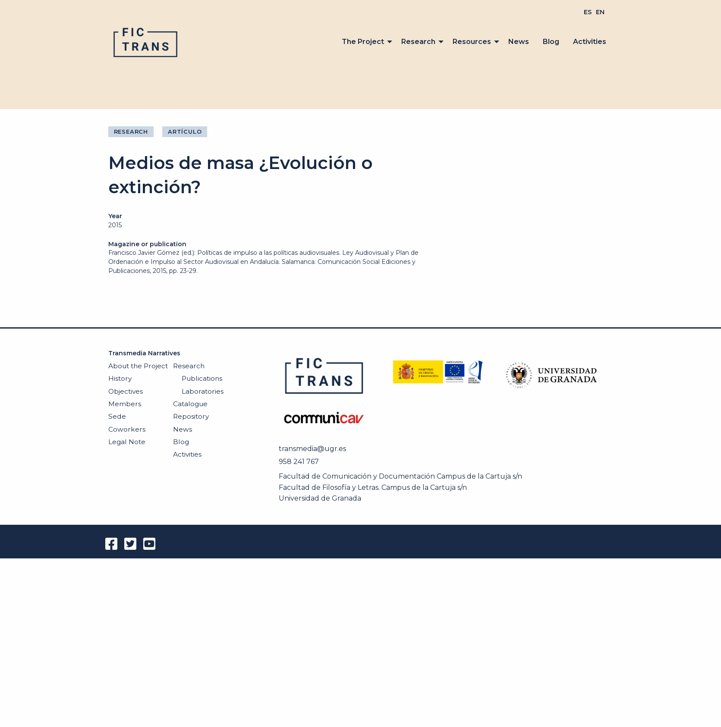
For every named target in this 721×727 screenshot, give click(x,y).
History (120, 378)
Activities (589, 42)
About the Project (138, 366)
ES (588, 12)
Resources (472, 42)
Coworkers (126, 429)
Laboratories (203, 391)
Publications (202, 378)
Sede (117, 416)
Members (124, 404)
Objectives (125, 391)
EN (600, 12)
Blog (551, 42)
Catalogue (190, 404)
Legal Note (126, 442)
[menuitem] (588, 12)
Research (418, 42)
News (518, 42)
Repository (191, 416)
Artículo (185, 131)
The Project (363, 42)
